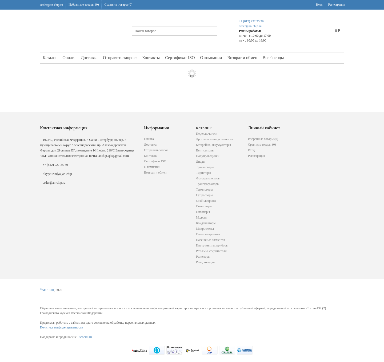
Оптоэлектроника (208, 234)
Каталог (50, 57)
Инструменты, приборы (212, 245)
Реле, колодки (205, 262)
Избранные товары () (84, 4)
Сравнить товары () (118, 4)
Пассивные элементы (210, 240)
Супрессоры (204, 195)
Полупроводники (207, 156)
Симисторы (204, 206)
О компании (211, 57)
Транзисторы (205, 167)
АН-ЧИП (47, 290)
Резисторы (203, 256)
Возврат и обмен (242, 57)
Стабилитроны (206, 201)
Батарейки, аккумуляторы (213, 145)
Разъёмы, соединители (211, 251)
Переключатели (206, 133)
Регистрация (336, 4)
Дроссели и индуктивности (214, 139)
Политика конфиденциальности (61, 327)
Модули (201, 217)
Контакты (151, 57)
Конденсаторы (205, 223)
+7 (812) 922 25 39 (251, 21)
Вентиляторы (205, 150)
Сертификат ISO (180, 57)
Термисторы (204, 189)
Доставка (89, 57)
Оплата (68, 57)
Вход (319, 4)
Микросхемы (205, 229)
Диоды (200, 161)
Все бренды (273, 57)
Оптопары (203, 212)
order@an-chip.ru (51, 5)
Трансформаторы (207, 184)
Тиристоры (203, 173)
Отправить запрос (120, 57)
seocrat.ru (85, 337)
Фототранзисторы (208, 178)
